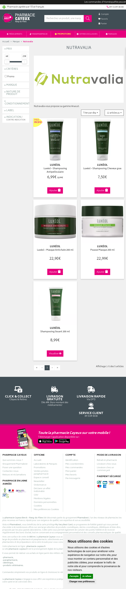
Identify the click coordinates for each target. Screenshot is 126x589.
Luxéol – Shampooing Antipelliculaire (55, 169)
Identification (71, 448)
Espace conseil (41, 465)
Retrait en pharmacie (107, 448)
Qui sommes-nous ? (13, 448)
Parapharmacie (39, 34)
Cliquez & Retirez (15, 390)
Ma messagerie (72, 466)
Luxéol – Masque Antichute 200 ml (55, 249)
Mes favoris (71, 462)
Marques (111, 34)
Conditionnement (17, 104)
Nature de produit (13, 93)
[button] (90, 113)
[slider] (7, 62)
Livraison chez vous (106, 451)
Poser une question (12, 455)
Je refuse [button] (86, 576)
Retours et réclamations (14, 462)
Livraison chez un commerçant (105, 457)
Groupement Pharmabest (15, 451)
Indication (15, 118)
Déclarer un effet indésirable (42, 478)
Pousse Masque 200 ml (102, 249)
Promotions (63, 34)
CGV (36, 482)
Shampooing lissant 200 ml (55, 329)
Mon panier (70, 458)
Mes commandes (74, 455)
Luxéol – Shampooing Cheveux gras (102, 168)
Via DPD (78, 392)
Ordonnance (40, 472)
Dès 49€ (47, 393)
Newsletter (39, 468)
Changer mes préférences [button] (82, 581)
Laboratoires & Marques (45, 451)
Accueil (5, 41)
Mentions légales (42, 486)
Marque (16, 41)
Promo (9, 76)
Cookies (38, 493)
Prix (9, 49)
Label (10, 111)
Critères (12, 69)
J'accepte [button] (74, 576)
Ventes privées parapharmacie (41, 460)
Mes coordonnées (74, 451)
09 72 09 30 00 (110, 390)
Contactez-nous (10, 458)
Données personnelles (45, 489)
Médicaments (14, 34)
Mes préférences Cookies (46, 497)
